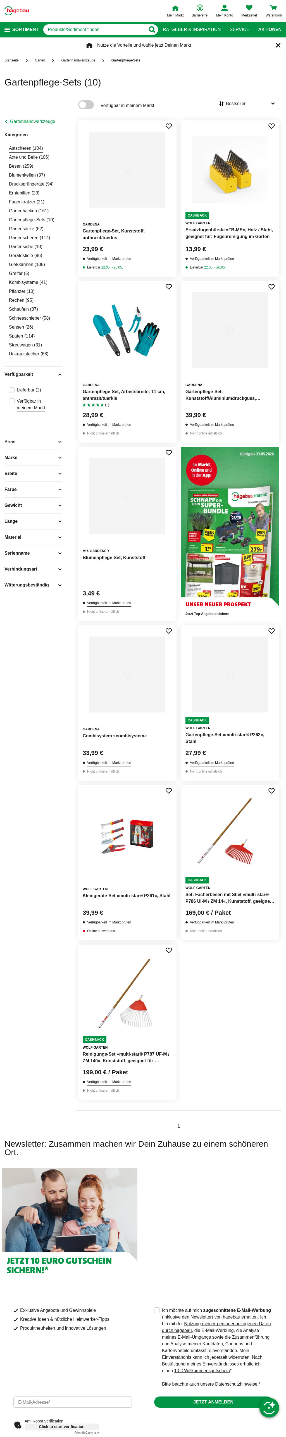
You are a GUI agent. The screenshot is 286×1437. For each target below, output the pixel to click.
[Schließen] (278, 45)
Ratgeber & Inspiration (192, 29)
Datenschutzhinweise (236, 1384)
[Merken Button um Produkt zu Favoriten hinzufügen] (168, 126)
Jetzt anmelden (213, 1402)
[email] (73, 1402)
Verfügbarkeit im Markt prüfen (109, 259)
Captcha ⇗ (87, 1432)
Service (239, 29)
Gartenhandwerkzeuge (32, 121)
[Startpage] (16, 10)
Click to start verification (61, 1426)
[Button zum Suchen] (152, 29)
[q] (94, 29)
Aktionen (270, 29)
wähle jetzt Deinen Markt (166, 45)
